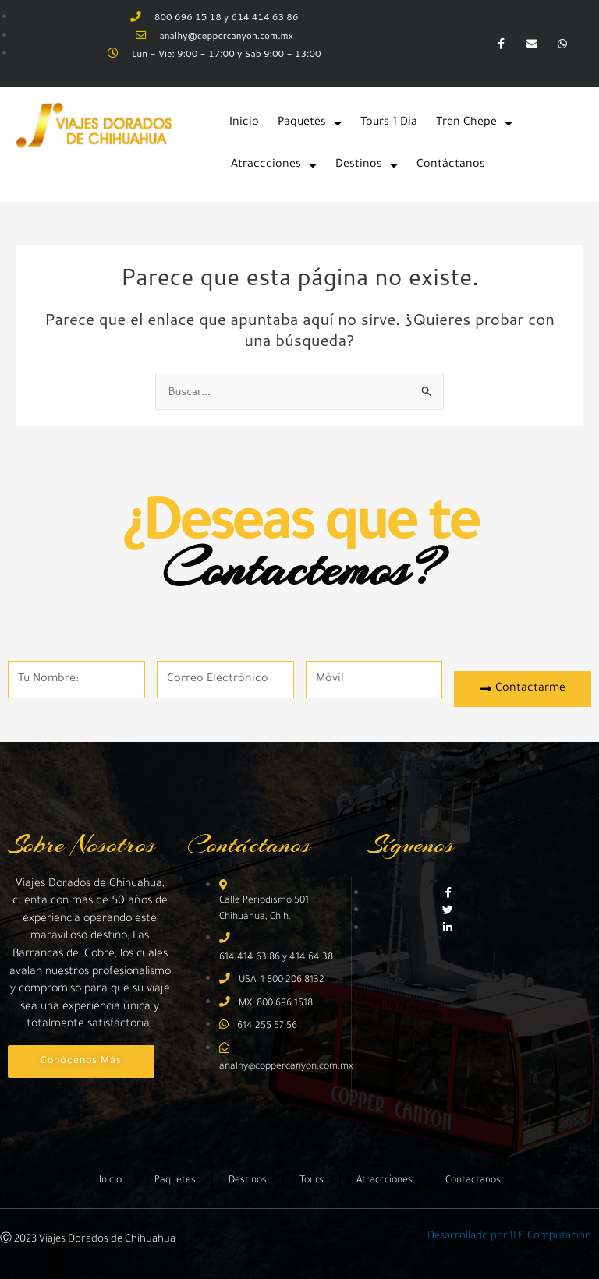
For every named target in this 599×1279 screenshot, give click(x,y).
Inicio (244, 123)
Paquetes (310, 123)
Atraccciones (274, 165)
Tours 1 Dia (388, 123)
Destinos (366, 165)
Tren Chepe (474, 123)
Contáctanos (450, 165)
